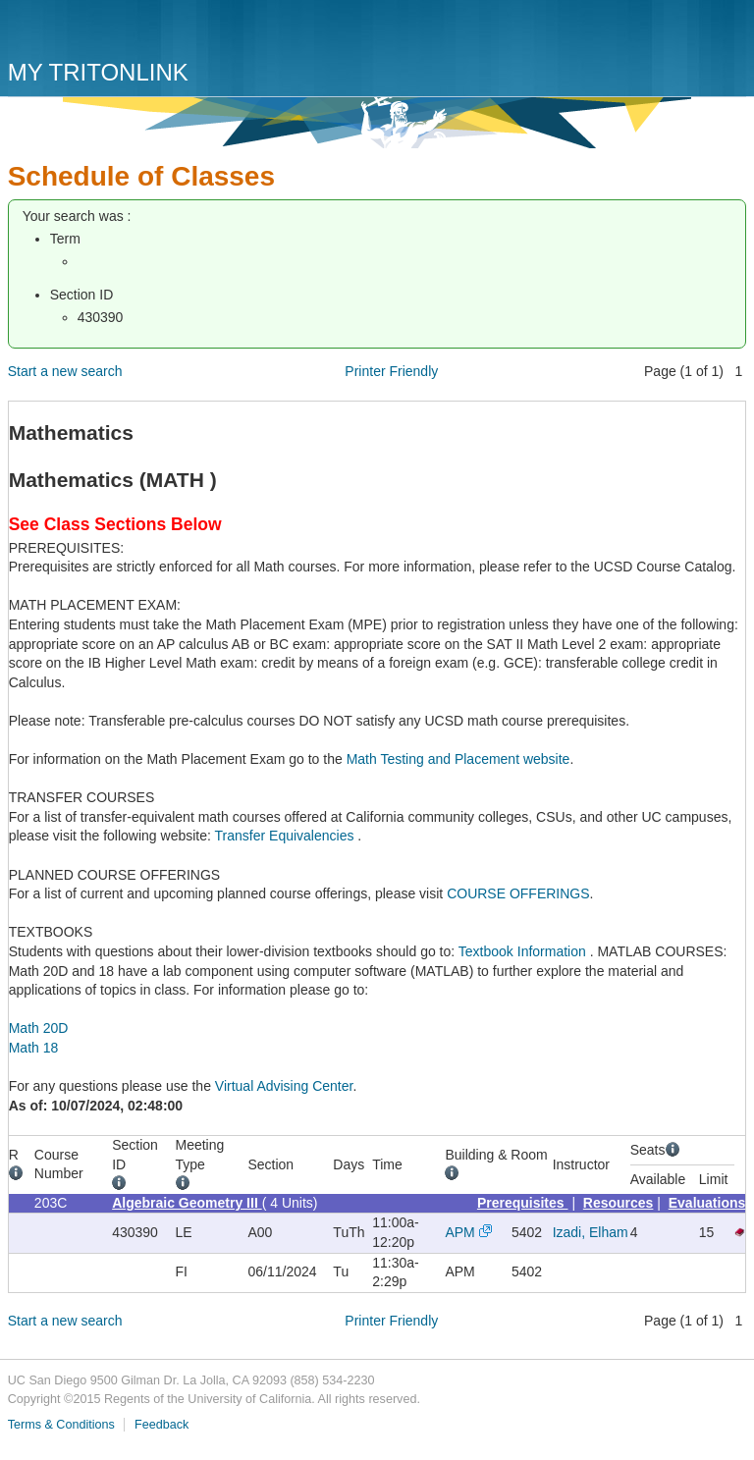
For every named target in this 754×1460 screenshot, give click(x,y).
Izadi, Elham (590, 1232)
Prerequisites (522, 1203)
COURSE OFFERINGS (518, 893)
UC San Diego (120, 32)
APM (459, 1232)
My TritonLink (98, 72)
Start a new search (65, 371)
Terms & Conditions (61, 1425)
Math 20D (39, 1028)
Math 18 (34, 1047)
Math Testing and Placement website (458, 759)
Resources (618, 1203)
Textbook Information (524, 951)
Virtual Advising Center (284, 1086)
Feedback (161, 1425)
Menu (726, 36)
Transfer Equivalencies (286, 835)
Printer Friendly (391, 371)
